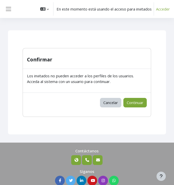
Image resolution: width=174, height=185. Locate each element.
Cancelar (110, 102)
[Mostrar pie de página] (161, 176)
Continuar (135, 102)
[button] (44, 9)
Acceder (163, 9)
